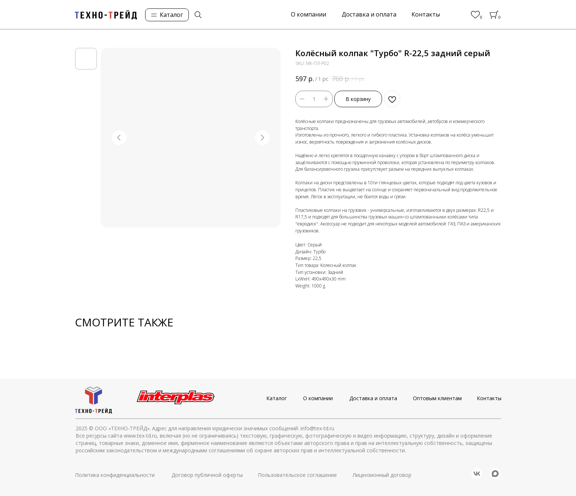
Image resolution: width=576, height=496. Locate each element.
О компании (318, 398)
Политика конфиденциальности (115, 474)
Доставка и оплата (373, 398)
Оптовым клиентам (437, 398)
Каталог (276, 398)
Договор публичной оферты (207, 474)
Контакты (489, 398)
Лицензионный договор (382, 474)
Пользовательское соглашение (297, 474)
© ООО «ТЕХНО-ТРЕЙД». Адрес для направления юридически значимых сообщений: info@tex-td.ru (211, 428)
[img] (198, 14)
